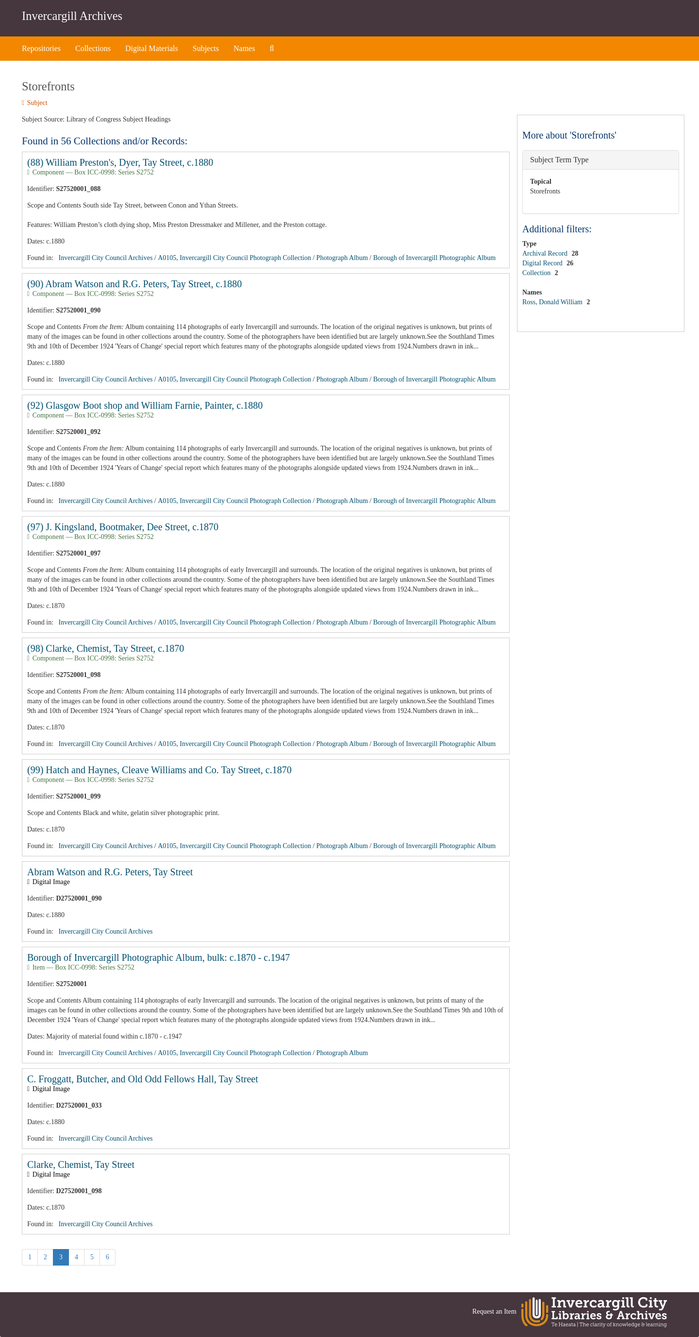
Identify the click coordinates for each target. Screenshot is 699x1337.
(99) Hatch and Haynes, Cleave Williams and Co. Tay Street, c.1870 (159, 769)
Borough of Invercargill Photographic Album (434, 257)
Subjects (206, 48)
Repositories (41, 48)
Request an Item (494, 1311)
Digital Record (543, 263)
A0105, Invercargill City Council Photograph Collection (234, 257)
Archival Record (545, 253)
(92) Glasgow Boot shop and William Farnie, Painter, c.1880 (145, 405)
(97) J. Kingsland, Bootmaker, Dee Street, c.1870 (122, 526)
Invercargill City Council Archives (106, 257)
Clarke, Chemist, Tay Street (80, 1164)
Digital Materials (151, 48)
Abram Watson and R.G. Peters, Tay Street (110, 872)
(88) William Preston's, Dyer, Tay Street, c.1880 (120, 162)
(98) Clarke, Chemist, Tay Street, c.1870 (105, 648)
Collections (93, 48)
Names (244, 48)
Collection (537, 273)
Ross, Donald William (553, 302)
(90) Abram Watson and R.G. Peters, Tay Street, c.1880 (134, 283)
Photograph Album (342, 257)
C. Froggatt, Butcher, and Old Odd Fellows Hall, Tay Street (142, 1079)
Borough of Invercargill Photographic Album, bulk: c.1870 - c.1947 (158, 957)
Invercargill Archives (72, 15)
